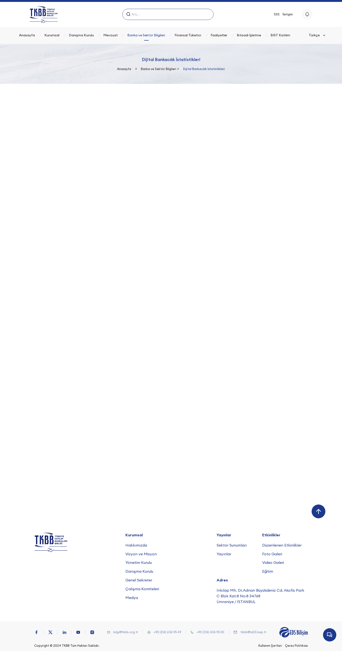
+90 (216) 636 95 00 (210, 632)
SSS (277, 14)
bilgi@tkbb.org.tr (125, 632)
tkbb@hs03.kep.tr (253, 632)
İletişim (288, 14)
